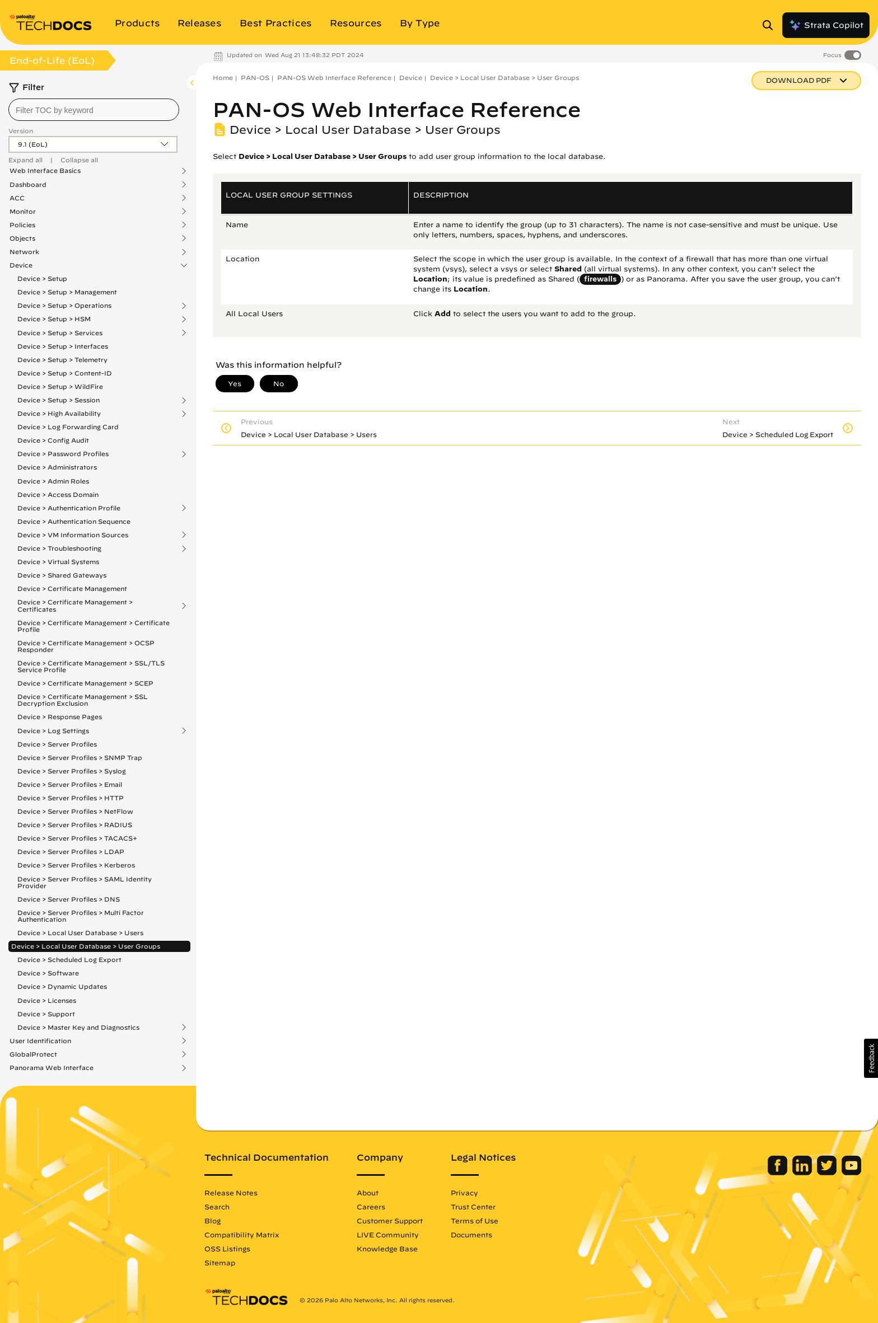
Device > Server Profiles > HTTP (70, 797)
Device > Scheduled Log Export (69, 959)
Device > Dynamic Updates (62, 986)
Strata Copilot (825, 25)
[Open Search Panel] (771, 25)
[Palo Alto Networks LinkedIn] (803, 1172)
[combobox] (93, 109)
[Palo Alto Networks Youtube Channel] (851, 1172)
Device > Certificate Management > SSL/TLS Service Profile (91, 666)
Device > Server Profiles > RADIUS (74, 824)
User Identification (40, 1041)
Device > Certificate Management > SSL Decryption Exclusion (82, 700)
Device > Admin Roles (53, 481)
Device (21, 265)
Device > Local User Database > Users (80, 932)
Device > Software (48, 973)
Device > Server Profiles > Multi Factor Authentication (80, 916)
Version (20, 130)
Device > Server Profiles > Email (69, 784)
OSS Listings (227, 1248)
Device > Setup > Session (58, 400)
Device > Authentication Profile (68, 508)
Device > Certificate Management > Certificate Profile (93, 626)
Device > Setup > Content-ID (64, 373)
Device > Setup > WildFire (60, 386)
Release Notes (231, 1193)
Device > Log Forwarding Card (68, 426)
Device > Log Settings (53, 731)
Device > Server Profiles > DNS (68, 899)
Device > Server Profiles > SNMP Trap (79, 757)
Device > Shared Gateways (61, 575)
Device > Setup (42, 278)
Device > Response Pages (59, 716)
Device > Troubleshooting (59, 548)
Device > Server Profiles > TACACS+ (77, 838)
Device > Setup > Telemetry (62, 359)
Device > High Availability (59, 413)
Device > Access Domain (58, 494)
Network (24, 251)
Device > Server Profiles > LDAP (70, 851)
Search (217, 1207)
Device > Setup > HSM (54, 319)
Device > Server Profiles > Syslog (71, 771)
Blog (212, 1221)
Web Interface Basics (45, 170)
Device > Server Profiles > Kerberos (76, 865)
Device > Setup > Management (67, 291)
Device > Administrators (57, 467)
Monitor (23, 211)
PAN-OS (255, 77)
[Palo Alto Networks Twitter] (828, 1172)
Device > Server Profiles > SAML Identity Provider (84, 882)
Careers (371, 1207)
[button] (871, 1058)
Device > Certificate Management (72, 588)
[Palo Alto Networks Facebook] (779, 1172)
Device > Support (46, 1013)
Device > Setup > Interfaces (62, 346)
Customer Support (390, 1221)
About (368, 1193)
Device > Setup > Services (59, 333)
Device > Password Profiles (63, 454)
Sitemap (219, 1262)
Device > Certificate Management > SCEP (85, 683)
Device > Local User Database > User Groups (85, 946)
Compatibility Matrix (241, 1234)
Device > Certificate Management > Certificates (75, 605)
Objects (22, 238)
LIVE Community (388, 1234)
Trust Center (473, 1207)
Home (223, 77)
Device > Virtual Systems (58, 561)
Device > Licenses (46, 1000)
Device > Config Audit (53, 440)
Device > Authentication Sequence (73, 521)
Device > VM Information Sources (72, 535)
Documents (471, 1234)
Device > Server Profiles (57, 744)
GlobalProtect (33, 1054)
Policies (22, 225)
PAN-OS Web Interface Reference (334, 77)
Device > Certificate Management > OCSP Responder (86, 646)
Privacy (464, 1193)
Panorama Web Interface (52, 1067)
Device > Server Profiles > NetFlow (75, 811)
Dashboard (28, 184)
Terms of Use (474, 1221)
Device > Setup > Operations (64, 305)
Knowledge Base (387, 1248)
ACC (17, 198)
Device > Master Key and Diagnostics (78, 1027)
